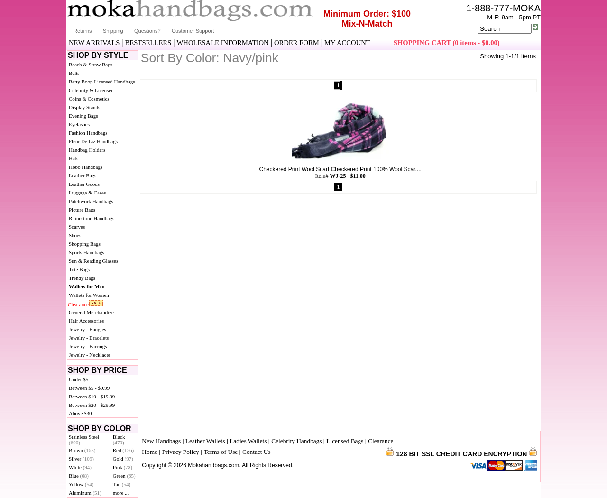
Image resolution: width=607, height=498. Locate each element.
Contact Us (256, 451)
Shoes (75, 235)
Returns (83, 31)
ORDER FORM (296, 42)
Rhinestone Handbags (91, 218)
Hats (73, 158)
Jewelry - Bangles (87, 329)
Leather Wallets (205, 440)
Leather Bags (82, 175)
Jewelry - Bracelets (89, 338)
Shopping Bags (85, 244)
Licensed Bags (344, 440)
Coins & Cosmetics (89, 98)
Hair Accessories (86, 320)
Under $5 (78, 379)
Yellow (81, 484)
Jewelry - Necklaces (90, 355)
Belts (74, 73)
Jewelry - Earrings (88, 346)
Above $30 (80, 413)
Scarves (77, 227)
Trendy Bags (82, 278)
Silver (81, 458)
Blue (79, 476)
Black (119, 439)
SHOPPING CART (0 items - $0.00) (447, 42)
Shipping (113, 31)
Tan (121, 484)
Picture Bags (82, 209)
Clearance (78, 304)
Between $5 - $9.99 (89, 388)
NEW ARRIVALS (94, 42)
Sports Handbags (86, 252)
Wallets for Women (89, 295)
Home (149, 451)
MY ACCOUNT (347, 42)
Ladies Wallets (248, 440)
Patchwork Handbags (91, 201)
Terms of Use (221, 451)
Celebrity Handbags (296, 440)
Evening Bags (83, 116)
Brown (82, 450)
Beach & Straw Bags (90, 64)
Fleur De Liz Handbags (93, 141)
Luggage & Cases (87, 192)
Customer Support (193, 31)
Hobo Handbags (85, 167)
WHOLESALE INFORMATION (223, 42)
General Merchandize (91, 312)
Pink (122, 467)
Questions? (147, 31)
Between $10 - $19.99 (92, 396)
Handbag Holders (87, 150)
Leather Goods (84, 184)
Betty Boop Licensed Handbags (102, 81)
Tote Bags (79, 269)
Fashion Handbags (88, 133)
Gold (123, 458)
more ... (121, 493)
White (80, 467)
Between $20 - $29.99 (92, 405)
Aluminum (85, 493)
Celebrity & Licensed (91, 90)
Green (124, 476)
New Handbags (161, 440)
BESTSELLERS (148, 42)
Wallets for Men (87, 286)
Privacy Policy (180, 451)
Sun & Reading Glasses (93, 261)
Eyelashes (79, 124)
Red (123, 450)
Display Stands (84, 107)
